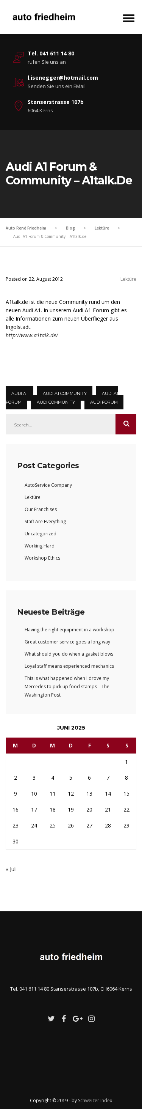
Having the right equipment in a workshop (69, 629)
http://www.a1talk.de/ (32, 335)
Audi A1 (19, 393)
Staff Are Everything (45, 521)
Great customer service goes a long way (67, 642)
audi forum (104, 402)
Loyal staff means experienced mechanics (69, 666)
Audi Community (56, 402)
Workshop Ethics (42, 558)
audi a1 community (65, 393)
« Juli (11, 869)
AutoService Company (48, 485)
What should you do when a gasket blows (69, 654)
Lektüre (128, 279)
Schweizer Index (95, 1100)
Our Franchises (41, 509)
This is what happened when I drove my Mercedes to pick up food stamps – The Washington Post (67, 686)
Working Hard (40, 546)
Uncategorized (40, 533)
